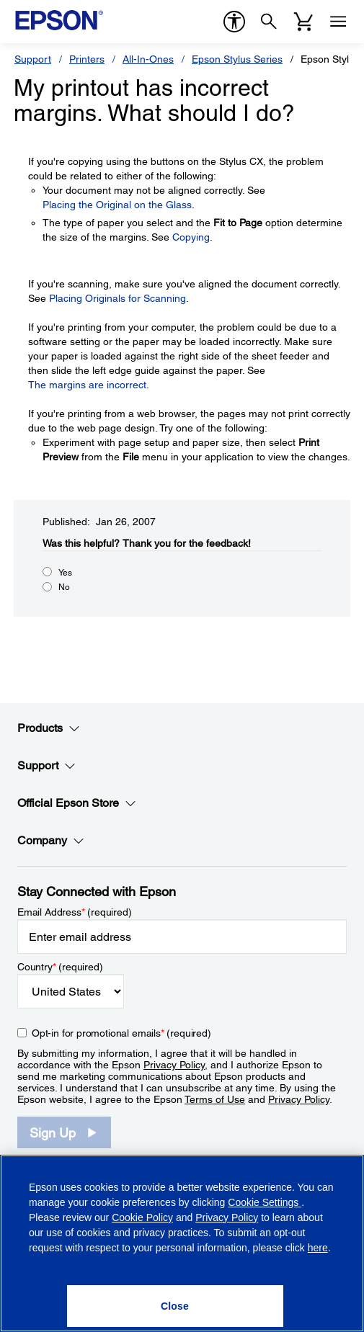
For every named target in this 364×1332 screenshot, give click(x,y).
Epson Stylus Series (237, 59)
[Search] (268, 21)
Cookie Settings (264, 1202)
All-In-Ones (148, 59)
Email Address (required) (74, 912)
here (318, 1247)
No (64, 587)
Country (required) (60, 967)
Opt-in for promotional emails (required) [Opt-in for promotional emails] (121, 1033)
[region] (182, 1243)
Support (32, 59)
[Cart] (303, 21)
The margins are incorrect (87, 384)
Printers (87, 59)
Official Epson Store (76, 803)
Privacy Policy (174, 1064)
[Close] (175, 1306)
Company (50, 841)
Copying (191, 237)
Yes (65, 573)
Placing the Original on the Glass (117, 204)
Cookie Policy (142, 1217)
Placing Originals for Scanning (117, 298)
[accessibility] (234, 21)
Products (48, 728)
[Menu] (338, 21)
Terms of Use (215, 1099)
